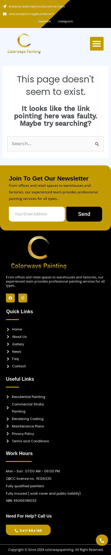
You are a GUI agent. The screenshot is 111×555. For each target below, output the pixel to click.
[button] (97, 44)
